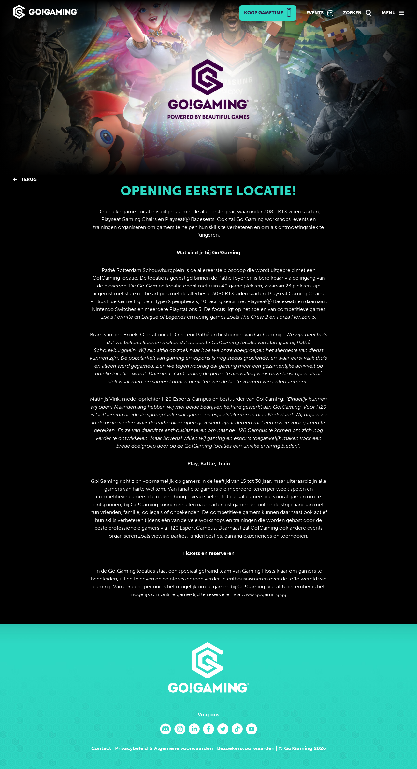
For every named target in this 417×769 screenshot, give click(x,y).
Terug (25, 179)
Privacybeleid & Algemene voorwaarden (164, 748)
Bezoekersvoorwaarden (246, 748)
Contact (101, 748)
